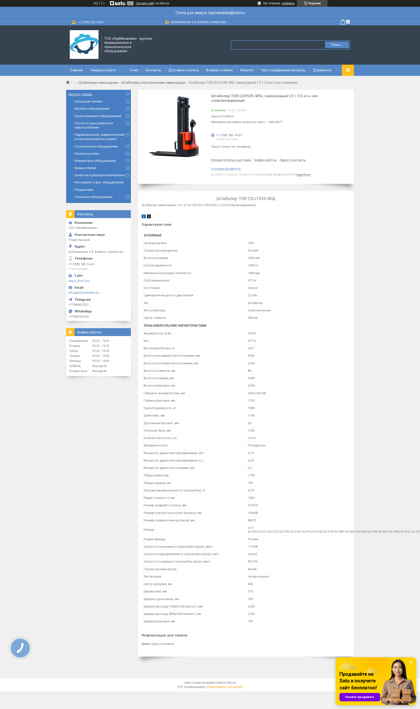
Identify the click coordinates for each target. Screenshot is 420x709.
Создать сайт (145, 3)
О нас (134, 70)
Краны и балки (85, 168)
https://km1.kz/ (79, 281)
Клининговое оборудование (95, 161)
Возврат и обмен (219, 70)
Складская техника (88, 101)
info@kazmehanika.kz (84, 292)
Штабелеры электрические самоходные (153, 82)
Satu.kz (231, 682)
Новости (246, 70)
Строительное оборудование (96, 146)
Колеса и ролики (87, 153)
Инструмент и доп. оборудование (99, 182)
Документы (322, 70)
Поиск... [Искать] (337, 44)
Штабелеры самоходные (98, 82)
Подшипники (84, 189)
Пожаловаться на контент (225, 687)
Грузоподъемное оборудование (98, 116)
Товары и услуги (103, 70)
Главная (76, 70)
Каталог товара (80, 94)
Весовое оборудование (92, 108)
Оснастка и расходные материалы (100, 175)
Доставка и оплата (184, 70)
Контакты (153, 70)
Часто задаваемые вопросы (283, 70)
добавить (288, 3)
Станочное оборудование (93, 197)
